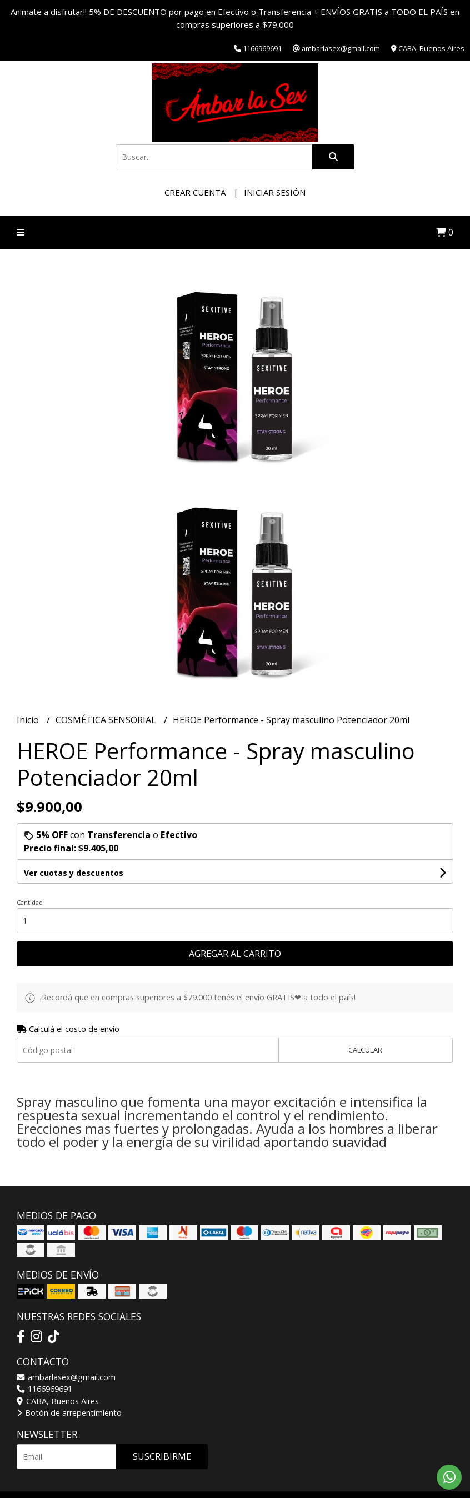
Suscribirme (162, 1456)
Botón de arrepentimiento (69, 1412)
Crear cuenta (195, 192)
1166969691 (44, 1389)
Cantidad (30, 902)
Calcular (365, 1050)
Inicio (29, 720)
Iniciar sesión (275, 192)
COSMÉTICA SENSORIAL (107, 720)
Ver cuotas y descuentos (73, 873)
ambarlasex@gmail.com (66, 1377)
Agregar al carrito (235, 954)
